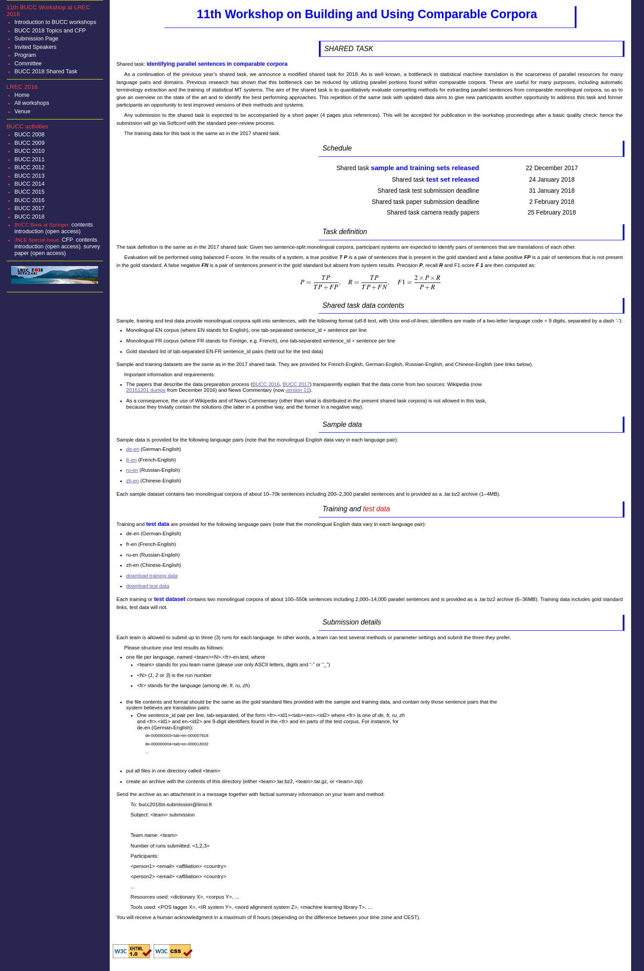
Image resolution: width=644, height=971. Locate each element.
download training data (152, 575)
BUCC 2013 (29, 175)
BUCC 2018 (29, 216)
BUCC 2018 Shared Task (45, 71)
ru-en (132, 470)
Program (25, 55)
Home (21, 95)
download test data (147, 586)
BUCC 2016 (29, 200)
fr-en (131, 459)
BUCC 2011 (29, 159)
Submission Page (36, 38)
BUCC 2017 (29, 208)
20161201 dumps (146, 390)
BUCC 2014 (29, 183)
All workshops (31, 102)
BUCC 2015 (29, 191)
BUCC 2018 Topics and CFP (50, 30)
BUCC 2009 (29, 142)
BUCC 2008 (29, 134)
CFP (67, 239)
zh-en (132, 480)
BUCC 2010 (29, 150)
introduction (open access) (47, 231)
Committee (27, 63)
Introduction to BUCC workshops (55, 22)
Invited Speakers (35, 47)
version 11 (297, 390)
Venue (22, 111)
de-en (132, 449)
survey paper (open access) (57, 249)
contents (82, 224)
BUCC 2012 (29, 167)
